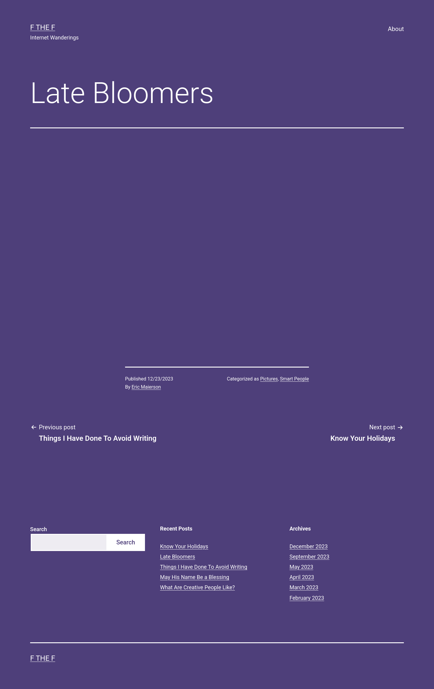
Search (38, 529)
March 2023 (304, 587)
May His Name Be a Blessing (194, 577)
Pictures (269, 379)
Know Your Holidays (184, 546)
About (396, 29)
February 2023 (307, 598)
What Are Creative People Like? (197, 587)
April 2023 (302, 577)
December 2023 (309, 546)
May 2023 (301, 567)
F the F (42, 27)
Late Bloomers (177, 556)
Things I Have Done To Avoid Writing (203, 567)
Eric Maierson (146, 387)
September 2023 (309, 556)
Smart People (294, 379)
